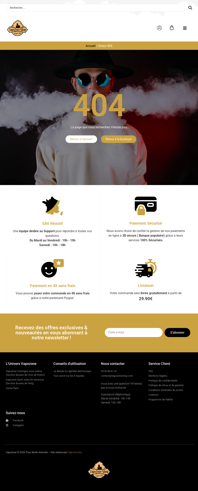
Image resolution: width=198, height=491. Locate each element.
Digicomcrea (74, 452)
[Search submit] (190, 8)
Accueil (91, 46)
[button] (185, 28)
